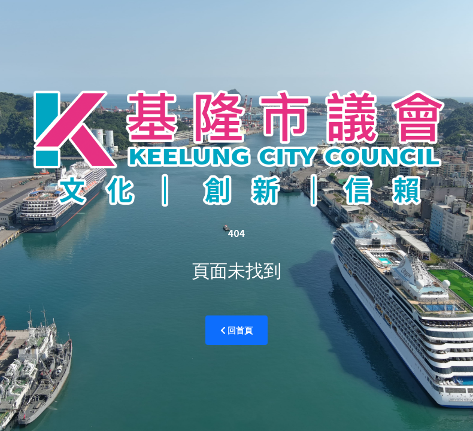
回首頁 (236, 330)
